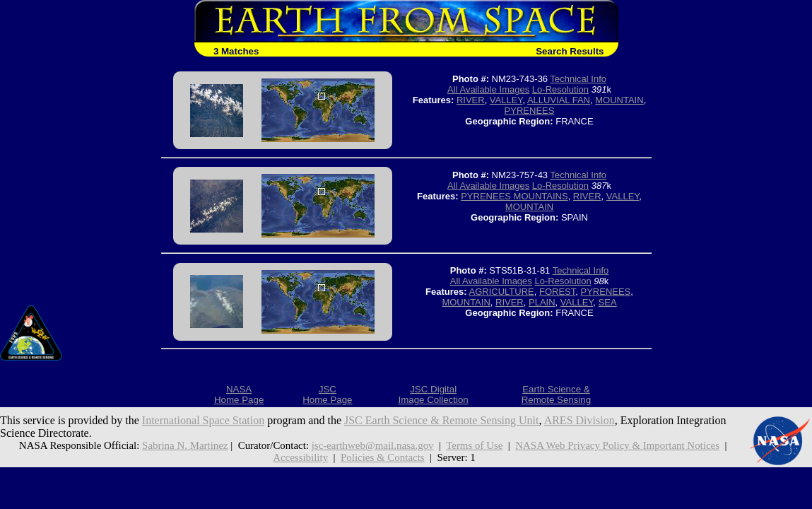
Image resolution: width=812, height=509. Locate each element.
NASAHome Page (239, 394)
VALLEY (506, 100)
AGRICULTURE (501, 291)
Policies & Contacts (383, 457)
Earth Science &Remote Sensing (557, 394)
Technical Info (578, 79)
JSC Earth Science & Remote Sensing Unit (441, 420)
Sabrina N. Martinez (185, 445)
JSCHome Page (327, 394)
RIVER (471, 100)
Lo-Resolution (560, 89)
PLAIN (542, 302)
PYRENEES (530, 110)
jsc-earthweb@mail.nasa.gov (373, 445)
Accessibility (300, 457)
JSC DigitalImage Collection (433, 394)
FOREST (557, 291)
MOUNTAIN (619, 100)
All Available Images (488, 89)
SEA (608, 302)
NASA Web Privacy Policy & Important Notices (617, 445)
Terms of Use (474, 445)
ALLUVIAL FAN (558, 100)
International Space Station (203, 420)
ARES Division (579, 420)
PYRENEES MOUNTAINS (514, 196)
